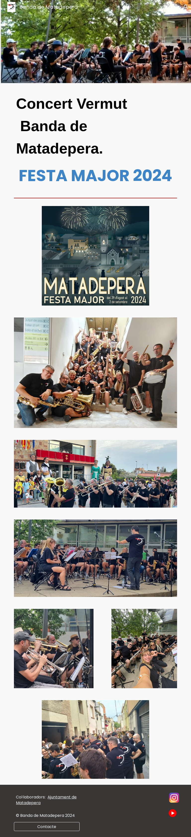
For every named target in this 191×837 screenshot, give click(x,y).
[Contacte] (46, 827)
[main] (95, 140)
